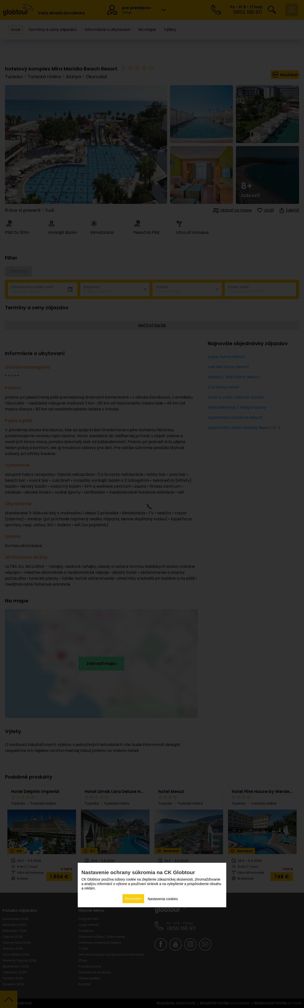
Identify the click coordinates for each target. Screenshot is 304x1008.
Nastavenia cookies (163, 899)
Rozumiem (133, 899)
